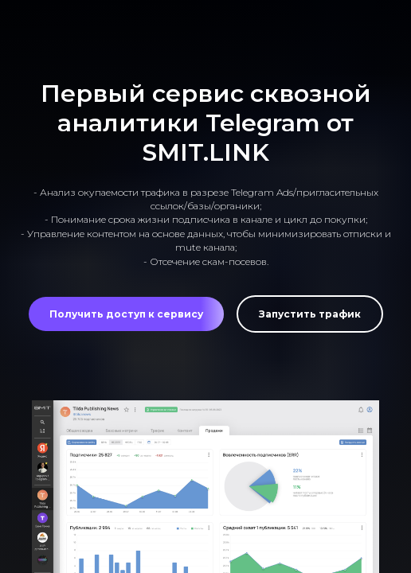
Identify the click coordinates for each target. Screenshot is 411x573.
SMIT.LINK (206, 152)
